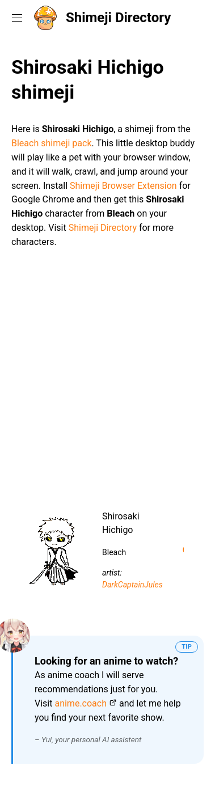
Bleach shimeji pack (51, 143)
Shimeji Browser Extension (123, 185)
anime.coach (80, 703)
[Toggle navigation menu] (17, 18)
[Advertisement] (107, 375)
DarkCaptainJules (132, 584)
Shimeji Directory (118, 17)
